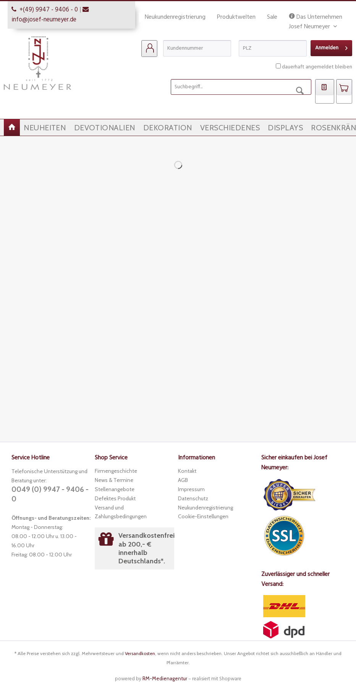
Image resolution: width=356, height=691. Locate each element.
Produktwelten (236, 17)
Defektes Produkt (115, 498)
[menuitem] (149, 48)
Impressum (191, 489)
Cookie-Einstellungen (203, 516)
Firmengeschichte (116, 470)
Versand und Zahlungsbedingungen (121, 512)
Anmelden (331, 47)
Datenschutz (193, 498)
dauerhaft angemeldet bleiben (317, 67)
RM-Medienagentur (164, 678)
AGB (183, 480)
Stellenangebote (114, 489)
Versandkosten (140, 653)
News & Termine (114, 480)
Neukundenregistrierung (175, 17)
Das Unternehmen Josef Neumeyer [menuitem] (315, 17)
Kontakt (187, 470)
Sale (272, 17)
